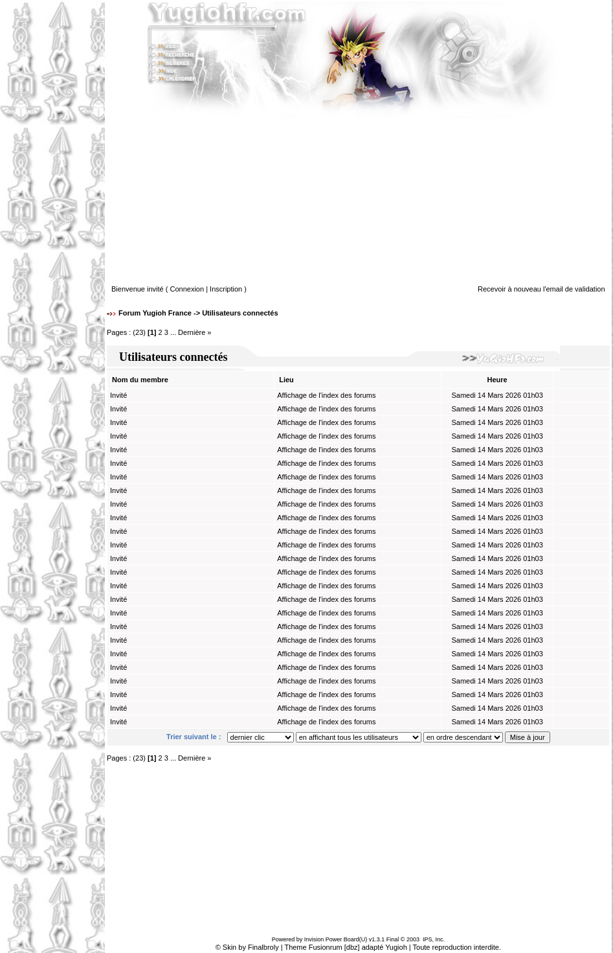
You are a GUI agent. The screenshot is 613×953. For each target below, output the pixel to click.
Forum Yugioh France (155, 313)
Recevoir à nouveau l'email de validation (541, 289)
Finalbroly (263, 947)
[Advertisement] (52, 476)
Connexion (187, 289)
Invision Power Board (331, 939)
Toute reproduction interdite (456, 947)
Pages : (119, 332)
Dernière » (194, 332)
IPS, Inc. (434, 939)
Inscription (226, 289)
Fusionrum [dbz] (334, 947)
